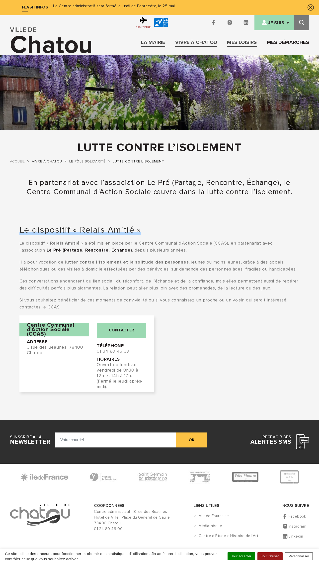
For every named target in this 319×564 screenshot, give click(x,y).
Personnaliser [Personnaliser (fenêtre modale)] (299, 556)
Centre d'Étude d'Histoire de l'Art (229, 536)
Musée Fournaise (214, 516)
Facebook (297, 516)
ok (191, 439)
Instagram (298, 526)
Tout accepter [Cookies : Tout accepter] (241, 556)
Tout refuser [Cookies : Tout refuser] (270, 556)
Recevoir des (270, 439)
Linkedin (296, 536)
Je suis (276, 22)
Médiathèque (210, 526)
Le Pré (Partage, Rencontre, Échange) (88, 250)
